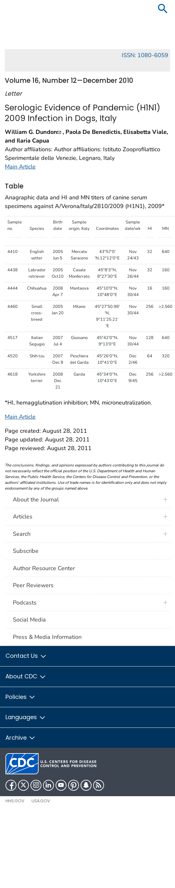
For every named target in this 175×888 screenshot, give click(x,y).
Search (22, 534)
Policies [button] (20, 697)
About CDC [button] (25, 676)
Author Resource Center (44, 568)
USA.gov (40, 801)
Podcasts (25, 602)
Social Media (29, 619)
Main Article (20, 166)
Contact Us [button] (26, 656)
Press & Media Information (47, 637)
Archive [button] (20, 738)
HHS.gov (14, 801)
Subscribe (26, 551)
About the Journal (36, 499)
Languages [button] (25, 717)
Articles (22, 516)
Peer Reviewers (33, 585)
